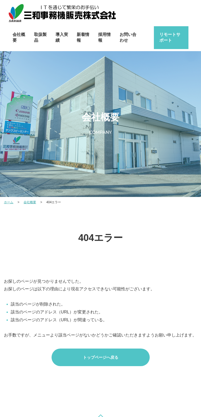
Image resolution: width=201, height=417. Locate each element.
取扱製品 (40, 37)
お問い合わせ (128, 37)
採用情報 (104, 37)
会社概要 (19, 37)
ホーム (8, 202)
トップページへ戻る (100, 357)
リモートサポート (169, 37)
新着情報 (83, 37)
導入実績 (61, 37)
